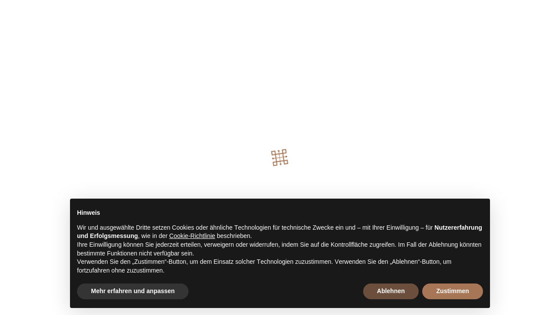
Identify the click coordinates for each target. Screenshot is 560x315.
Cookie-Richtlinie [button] (192, 235)
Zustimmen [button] (452, 290)
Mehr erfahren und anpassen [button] (133, 290)
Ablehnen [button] (391, 290)
